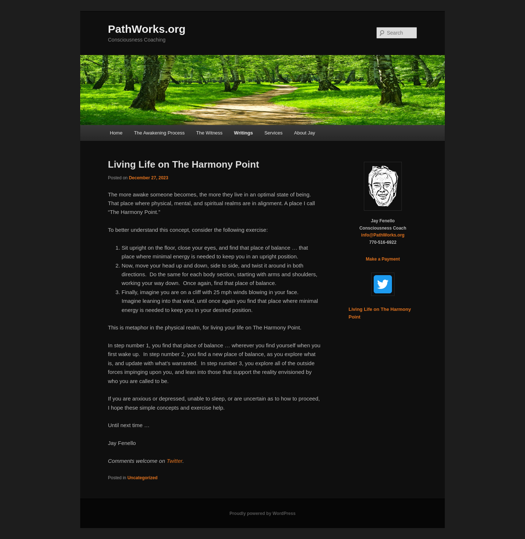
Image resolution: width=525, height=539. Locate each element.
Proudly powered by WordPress (262, 513)
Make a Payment (383, 259)
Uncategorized (142, 477)
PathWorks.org (147, 29)
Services (273, 133)
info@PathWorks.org (383, 235)
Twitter (174, 461)
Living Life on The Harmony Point (183, 164)
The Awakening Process (159, 133)
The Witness (209, 133)
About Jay (304, 133)
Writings (243, 133)
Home (116, 133)
